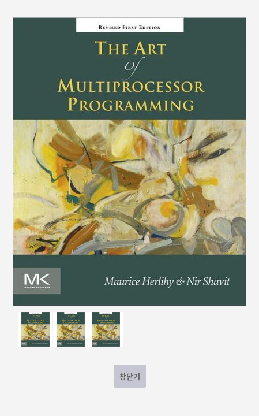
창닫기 (129, 376)
